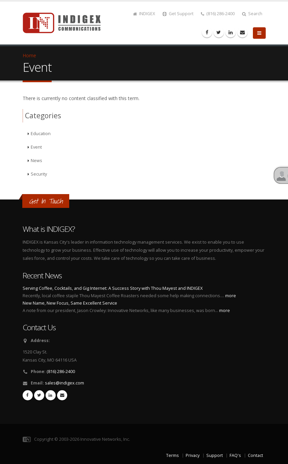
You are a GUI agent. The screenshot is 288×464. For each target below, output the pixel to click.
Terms (172, 455)
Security (39, 174)
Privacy (193, 455)
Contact (255, 455)
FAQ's (235, 455)
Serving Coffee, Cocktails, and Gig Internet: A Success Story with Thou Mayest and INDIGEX (113, 288)
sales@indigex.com (64, 383)
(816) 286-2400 (218, 14)
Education (41, 133)
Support (214, 455)
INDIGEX (144, 14)
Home (29, 55)
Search (252, 14)
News (36, 160)
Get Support (177, 14)
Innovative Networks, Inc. (105, 439)
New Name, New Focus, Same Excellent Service (70, 303)
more (230, 296)
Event (36, 147)
